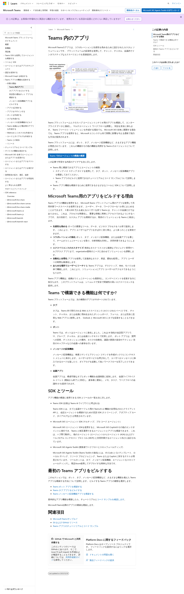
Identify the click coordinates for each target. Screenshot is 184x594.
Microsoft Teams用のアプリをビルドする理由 (166, 35)
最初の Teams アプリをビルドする (166, 50)
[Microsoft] (4, 3)
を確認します (118, 499)
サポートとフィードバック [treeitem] (16, 189)
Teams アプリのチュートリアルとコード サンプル (75, 526)
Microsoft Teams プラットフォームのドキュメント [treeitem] (19, 39)
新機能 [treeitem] (7, 48)
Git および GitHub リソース (65, 522)
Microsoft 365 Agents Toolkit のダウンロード (161, 10)
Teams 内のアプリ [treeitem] (16, 87)
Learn (51, 29)
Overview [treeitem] (10, 196)
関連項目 (156, 54)
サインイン (176, 3)
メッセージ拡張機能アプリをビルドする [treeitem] (20, 102)
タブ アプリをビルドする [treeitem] (19, 90)
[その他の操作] (133, 29)
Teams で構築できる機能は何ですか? (165, 41)
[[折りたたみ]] (31, 27)
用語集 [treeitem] (7, 51)
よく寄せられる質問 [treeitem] (13, 185)
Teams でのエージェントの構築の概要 (67, 155)
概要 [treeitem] (7, 44)
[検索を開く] (168, 3)
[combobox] (17, 33)
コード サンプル (104, 499)
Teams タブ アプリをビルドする (67, 490)
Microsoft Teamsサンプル (64, 518)
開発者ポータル (133, 10)
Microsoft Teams (63, 29)
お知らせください (133, 19)
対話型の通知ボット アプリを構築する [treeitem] (21, 96)
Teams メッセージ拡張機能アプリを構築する (73, 493)
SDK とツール (158, 45)
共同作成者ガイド (65, 558)
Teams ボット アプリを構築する (67, 486)
